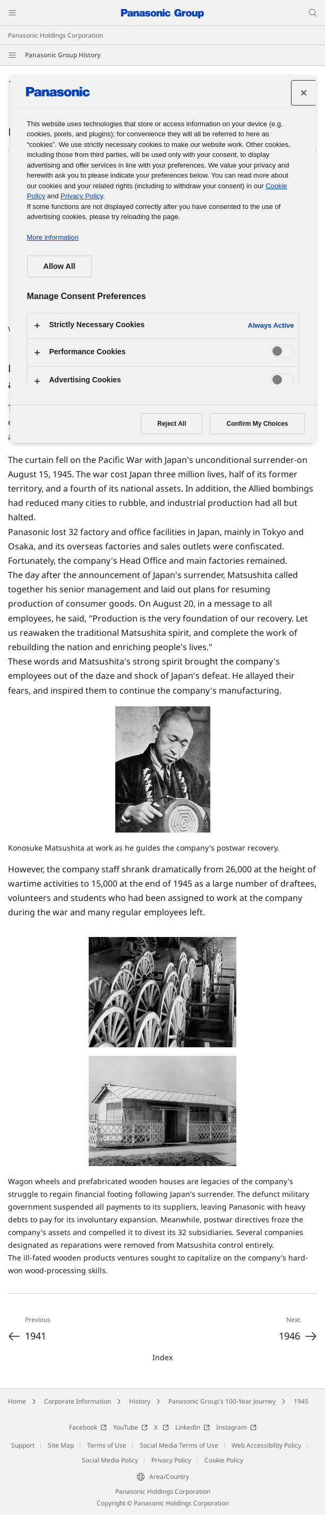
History (139, 1401)
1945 (301, 1401)
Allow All (59, 266)
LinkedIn (192, 1427)
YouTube (130, 1427)
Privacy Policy (171, 1460)
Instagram (236, 1427)
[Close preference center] (303, 92)
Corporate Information (77, 1401)
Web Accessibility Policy (266, 1445)
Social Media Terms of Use (179, 1445)
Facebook (88, 1427)
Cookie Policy (223, 1460)
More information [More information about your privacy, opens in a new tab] (53, 237)
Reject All (171, 423)
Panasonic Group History (62, 54)
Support (23, 1445)
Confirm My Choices (257, 423)
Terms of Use (106, 1445)
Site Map (61, 1445)
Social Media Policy (110, 1460)
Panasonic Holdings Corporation (55, 35)
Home (17, 1401)
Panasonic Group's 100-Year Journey (222, 1401)
